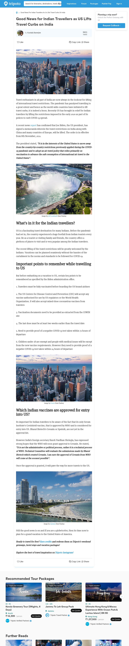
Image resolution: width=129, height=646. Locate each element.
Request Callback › (111, 26)
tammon (53, 524)
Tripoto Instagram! (64, 552)
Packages (94, 4)
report (33, 125)
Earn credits (46, 541)
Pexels (53, 403)
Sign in (119, 4)
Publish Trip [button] (107, 4)
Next (121, 596)
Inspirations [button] (72, 4)
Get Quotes (36, 616)
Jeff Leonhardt (53, 216)
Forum (84, 4)
